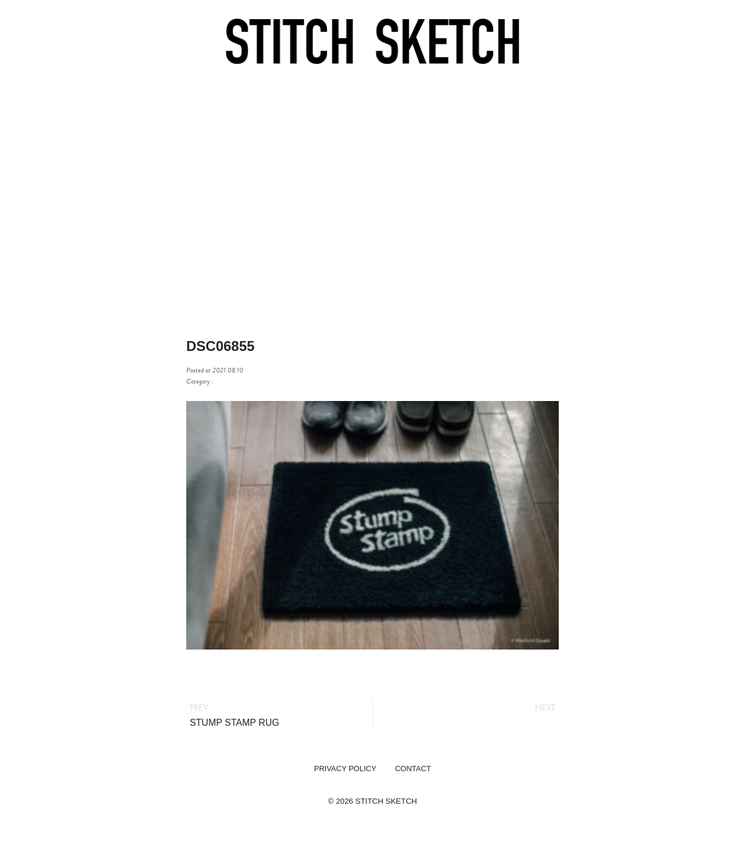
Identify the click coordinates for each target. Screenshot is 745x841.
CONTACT (413, 768)
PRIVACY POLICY (345, 768)
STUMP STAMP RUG (234, 723)
